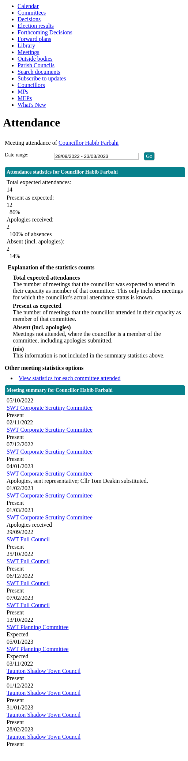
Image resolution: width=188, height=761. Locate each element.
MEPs (25, 98)
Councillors (31, 85)
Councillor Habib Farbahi (89, 143)
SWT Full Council (28, 539)
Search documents (39, 72)
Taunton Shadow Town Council (43, 671)
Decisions (29, 19)
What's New (32, 105)
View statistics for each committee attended (70, 378)
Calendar (28, 6)
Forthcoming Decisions (45, 32)
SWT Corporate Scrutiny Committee (50, 408)
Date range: (17, 155)
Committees (32, 13)
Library (26, 45)
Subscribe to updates (42, 78)
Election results (36, 26)
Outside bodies (35, 59)
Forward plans (34, 39)
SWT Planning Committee (37, 627)
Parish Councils (36, 65)
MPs (23, 91)
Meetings (29, 52)
